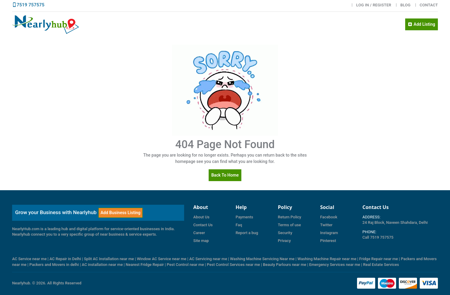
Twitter (326, 225)
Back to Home (225, 175)
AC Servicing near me (208, 259)
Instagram (329, 232)
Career (199, 232)
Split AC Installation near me (109, 259)
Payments (244, 217)
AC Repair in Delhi (65, 259)
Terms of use (289, 225)
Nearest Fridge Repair (145, 264)
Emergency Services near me (334, 264)
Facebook (328, 217)
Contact (429, 5)
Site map (201, 240)
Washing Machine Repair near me (326, 259)
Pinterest (328, 240)
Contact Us (203, 225)
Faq (239, 225)
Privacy (284, 240)
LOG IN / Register (373, 5)
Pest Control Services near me (233, 264)
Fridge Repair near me (378, 259)
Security (285, 232)
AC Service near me (29, 259)
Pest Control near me (185, 264)
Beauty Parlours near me (284, 264)
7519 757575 (31, 5)
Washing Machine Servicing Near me (262, 259)
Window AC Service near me (161, 259)
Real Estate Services (381, 264)
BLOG (405, 5)
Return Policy (289, 217)
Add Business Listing (121, 212)
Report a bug (247, 232)
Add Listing (421, 24)
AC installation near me (102, 264)
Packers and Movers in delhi (54, 264)
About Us (201, 217)
